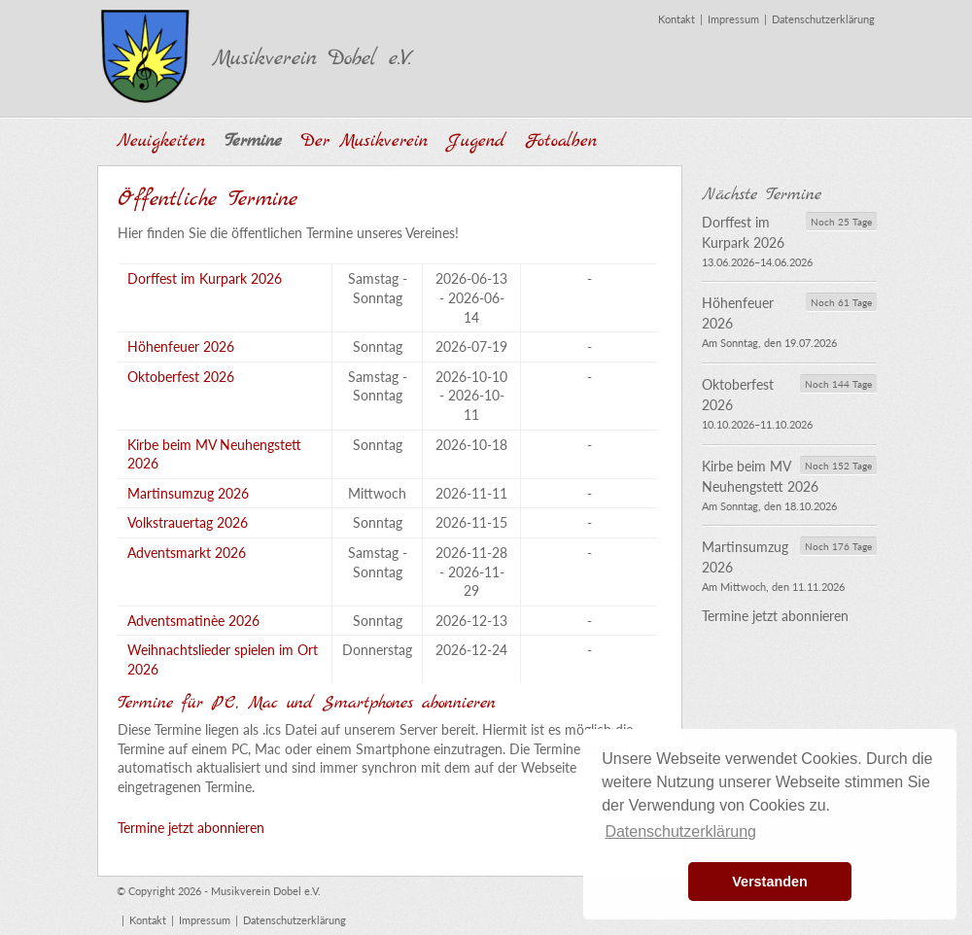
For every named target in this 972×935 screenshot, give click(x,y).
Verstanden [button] (770, 881)
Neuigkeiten (161, 141)
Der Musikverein (364, 141)
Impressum (733, 19)
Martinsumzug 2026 (188, 493)
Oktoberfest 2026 (180, 376)
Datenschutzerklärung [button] (680, 831)
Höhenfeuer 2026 (180, 346)
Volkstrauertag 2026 (187, 522)
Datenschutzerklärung (823, 19)
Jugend (476, 141)
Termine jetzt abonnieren (191, 827)
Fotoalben (561, 141)
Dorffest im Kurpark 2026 (204, 278)
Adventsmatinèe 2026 (193, 620)
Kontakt (676, 19)
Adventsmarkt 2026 (186, 552)
